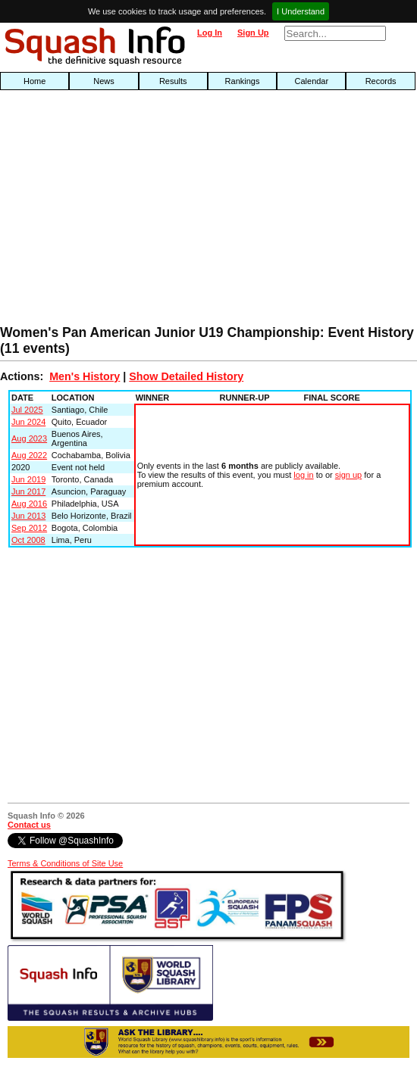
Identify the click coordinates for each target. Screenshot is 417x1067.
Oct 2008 (28, 539)
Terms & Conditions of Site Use (65, 863)
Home (34, 81)
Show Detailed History (186, 376)
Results (173, 81)
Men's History (84, 376)
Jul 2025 (27, 409)
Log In (209, 32)
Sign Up (253, 32)
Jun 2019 (28, 479)
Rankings (242, 81)
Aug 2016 (29, 503)
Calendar (312, 81)
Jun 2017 (28, 491)
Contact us (29, 824)
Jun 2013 (28, 515)
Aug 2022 (29, 455)
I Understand (301, 11)
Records (381, 81)
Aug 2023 (29, 438)
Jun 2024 (28, 421)
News (103, 81)
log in (303, 474)
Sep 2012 (29, 527)
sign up (348, 474)
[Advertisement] (133, 211)
